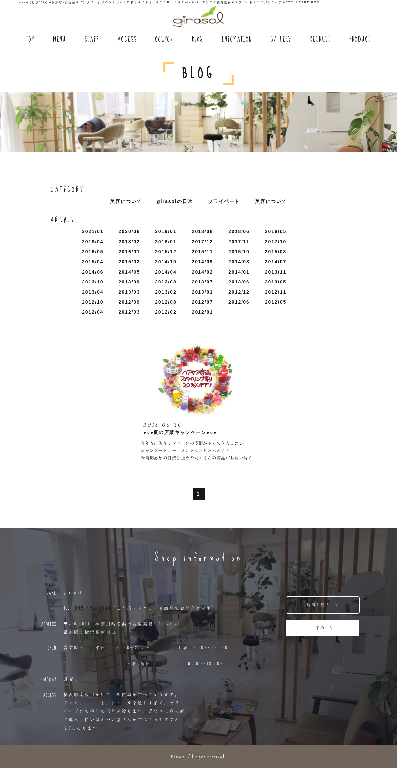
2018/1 (166, 241)
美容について (126, 201)
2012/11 (276, 292)
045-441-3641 (92, 608)
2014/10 (166, 261)
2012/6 (239, 302)
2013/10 (93, 281)
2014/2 (202, 272)
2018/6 (239, 231)
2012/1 (202, 312)
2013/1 (202, 292)
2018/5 (276, 231)
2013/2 (166, 292)
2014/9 (202, 261)
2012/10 (93, 302)
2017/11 (239, 241)
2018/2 (129, 241)
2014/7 (276, 261)
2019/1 (166, 231)
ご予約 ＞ (322, 628)
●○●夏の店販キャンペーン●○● (180, 432)
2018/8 (202, 231)
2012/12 (239, 292)
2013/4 (93, 292)
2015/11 (202, 251)
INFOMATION (237, 39)
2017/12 (202, 241)
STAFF (91, 39)
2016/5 (93, 251)
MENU (59, 39)
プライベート (224, 201)
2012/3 (129, 312)
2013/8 (166, 281)
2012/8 (166, 302)
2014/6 (93, 272)
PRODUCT (360, 39)
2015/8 (276, 251)
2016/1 (129, 251)
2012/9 (129, 302)
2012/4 (93, 312)
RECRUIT (320, 39)
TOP (30, 39)
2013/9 (129, 281)
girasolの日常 (175, 201)
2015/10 (239, 251)
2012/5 (276, 302)
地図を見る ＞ (323, 605)
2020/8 (129, 231)
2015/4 (93, 261)
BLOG (197, 39)
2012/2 (166, 312)
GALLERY (281, 39)
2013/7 (202, 281)
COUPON (164, 39)
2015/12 (166, 251)
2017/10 (276, 241)
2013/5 (276, 281)
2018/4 (93, 241)
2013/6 (239, 281)
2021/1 (93, 231)
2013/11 (276, 272)
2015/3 (129, 261)
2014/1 (239, 272)
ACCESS (127, 39)
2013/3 (129, 292)
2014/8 (239, 261)
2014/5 (129, 272)
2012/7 (202, 302)
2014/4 (166, 272)
